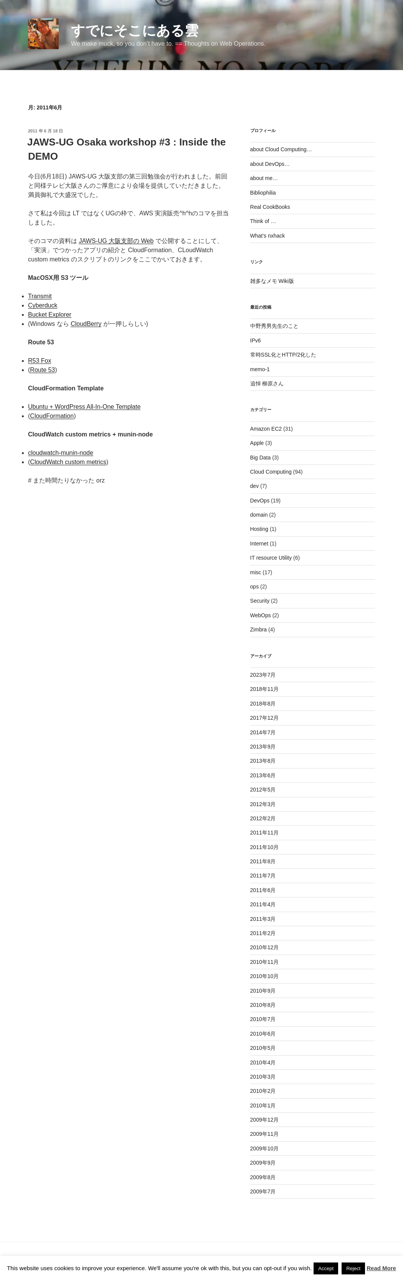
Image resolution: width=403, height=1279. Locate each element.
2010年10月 (264, 976)
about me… (264, 178)
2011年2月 (263, 933)
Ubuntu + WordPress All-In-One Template (84, 406)
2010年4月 (263, 1062)
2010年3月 (263, 1077)
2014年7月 (263, 732)
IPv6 (255, 340)
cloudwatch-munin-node (60, 452)
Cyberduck (42, 305)
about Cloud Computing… (281, 149)
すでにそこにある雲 (134, 30)
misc (255, 572)
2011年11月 (264, 833)
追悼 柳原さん (267, 383)
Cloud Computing (271, 472)
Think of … (263, 221)
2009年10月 (264, 1148)
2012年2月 (263, 818)
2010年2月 (263, 1091)
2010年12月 (264, 947)
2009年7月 (263, 1191)
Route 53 (42, 370)
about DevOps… (270, 164)
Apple (257, 443)
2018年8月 (263, 704)
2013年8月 (263, 761)
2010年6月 (263, 1034)
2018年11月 (264, 689)
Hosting (259, 529)
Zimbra (258, 629)
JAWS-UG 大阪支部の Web (116, 241)
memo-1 (260, 369)
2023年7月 (263, 675)
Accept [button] (326, 1268)
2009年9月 (263, 1163)
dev (254, 486)
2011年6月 (263, 890)
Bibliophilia (263, 193)
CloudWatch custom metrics (68, 462)
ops (254, 586)
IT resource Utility (271, 558)
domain (259, 515)
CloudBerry (86, 324)
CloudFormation (52, 416)
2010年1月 (263, 1105)
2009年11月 (264, 1134)
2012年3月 (263, 804)
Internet (259, 543)
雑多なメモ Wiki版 (272, 281)
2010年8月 (263, 1005)
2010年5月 (263, 1048)
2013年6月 (263, 775)
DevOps (260, 500)
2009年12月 (264, 1120)
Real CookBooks (270, 207)
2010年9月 (263, 991)
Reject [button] (353, 1268)
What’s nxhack (267, 236)
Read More (381, 1268)
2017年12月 (264, 718)
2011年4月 (263, 904)
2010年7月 (263, 1019)
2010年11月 (264, 962)
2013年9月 (263, 747)
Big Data (260, 457)
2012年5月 (263, 790)
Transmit (40, 296)
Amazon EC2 (266, 429)
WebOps (260, 615)
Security (260, 601)
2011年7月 (263, 875)
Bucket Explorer (49, 314)
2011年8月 (263, 861)
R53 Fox (39, 360)
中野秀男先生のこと (274, 326)
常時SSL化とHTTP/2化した (283, 355)
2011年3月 (263, 919)
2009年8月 (263, 1177)
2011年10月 (264, 847)
